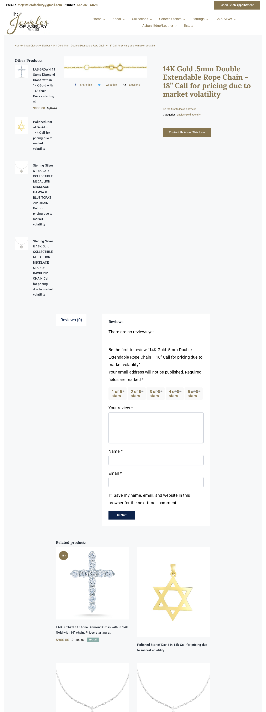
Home (18, 45)
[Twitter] (106, 84)
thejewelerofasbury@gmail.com (41, 5)
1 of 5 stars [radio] (117, 393)
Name (115, 451)
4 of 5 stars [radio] (174, 393)
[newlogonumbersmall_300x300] (28, 12)
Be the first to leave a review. (179, 109)
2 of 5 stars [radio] (136, 393)
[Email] (131, 84)
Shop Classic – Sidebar (37, 45)
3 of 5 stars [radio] (155, 393)
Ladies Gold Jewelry (189, 114)
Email (115, 473)
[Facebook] (82, 84)
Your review (120, 407)
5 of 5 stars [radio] (193, 393)
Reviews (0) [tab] (71, 319)
